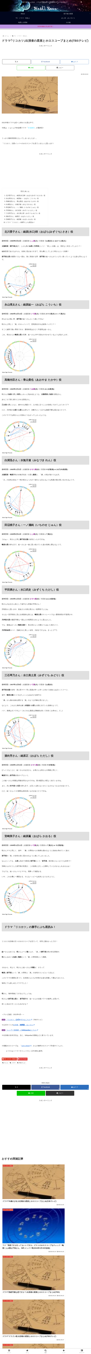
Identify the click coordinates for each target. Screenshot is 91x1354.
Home (16, 1344)
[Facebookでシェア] (45, 61)
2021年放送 (22, 1058)
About (45, 1344)
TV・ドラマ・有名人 (9, 1058)
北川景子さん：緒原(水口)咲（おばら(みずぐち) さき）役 (25, 195)
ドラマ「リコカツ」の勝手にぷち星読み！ (20, 222)
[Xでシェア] (16, 61)
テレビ (5, 1062)
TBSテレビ (21, 1062)
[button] (60, 67)
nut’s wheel (26, 1045)
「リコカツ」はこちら (19, 1019)
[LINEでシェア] (31, 67)
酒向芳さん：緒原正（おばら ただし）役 (20, 216)
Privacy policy (75, 1344)
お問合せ (45, 1347)
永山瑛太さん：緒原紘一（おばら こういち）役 (22, 198)
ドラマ (12, 1062)
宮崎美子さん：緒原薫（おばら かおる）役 (21, 219)
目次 (22, 191)
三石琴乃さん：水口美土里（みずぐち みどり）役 (23, 213)
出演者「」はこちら (24, 1024)
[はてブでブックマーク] (74, 61)
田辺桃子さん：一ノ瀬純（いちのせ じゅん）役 (22, 207)
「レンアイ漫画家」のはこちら (22, 1029)
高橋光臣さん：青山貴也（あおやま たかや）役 (22, 201)
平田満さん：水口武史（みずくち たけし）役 (21, 210)
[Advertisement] (45, 52)
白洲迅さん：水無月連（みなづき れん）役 (21, 204)
